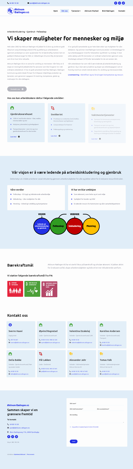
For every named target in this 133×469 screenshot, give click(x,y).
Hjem (55, 11)
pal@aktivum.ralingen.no (49, 373)
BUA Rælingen (108, 11)
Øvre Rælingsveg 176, (24, 432)
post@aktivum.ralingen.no (80, 375)
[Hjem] (21, 11)
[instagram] (119, 3)
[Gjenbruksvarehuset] (26, 109)
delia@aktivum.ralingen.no (19, 375)
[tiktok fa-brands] (123, 3)
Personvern (30, 454)
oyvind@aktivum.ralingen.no (50, 344)
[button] (121, 11)
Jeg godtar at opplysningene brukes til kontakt (85, 427)
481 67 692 (84, 373)
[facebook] (115, 3)
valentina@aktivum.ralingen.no (82, 344)
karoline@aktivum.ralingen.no (112, 347)
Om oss (65, 11)
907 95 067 (14, 341)
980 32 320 (53, 341)
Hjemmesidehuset (19, 454)
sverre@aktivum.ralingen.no (20, 344)
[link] (75, 11)
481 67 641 (53, 370)
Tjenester (75, 11)
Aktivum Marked (91, 11)
